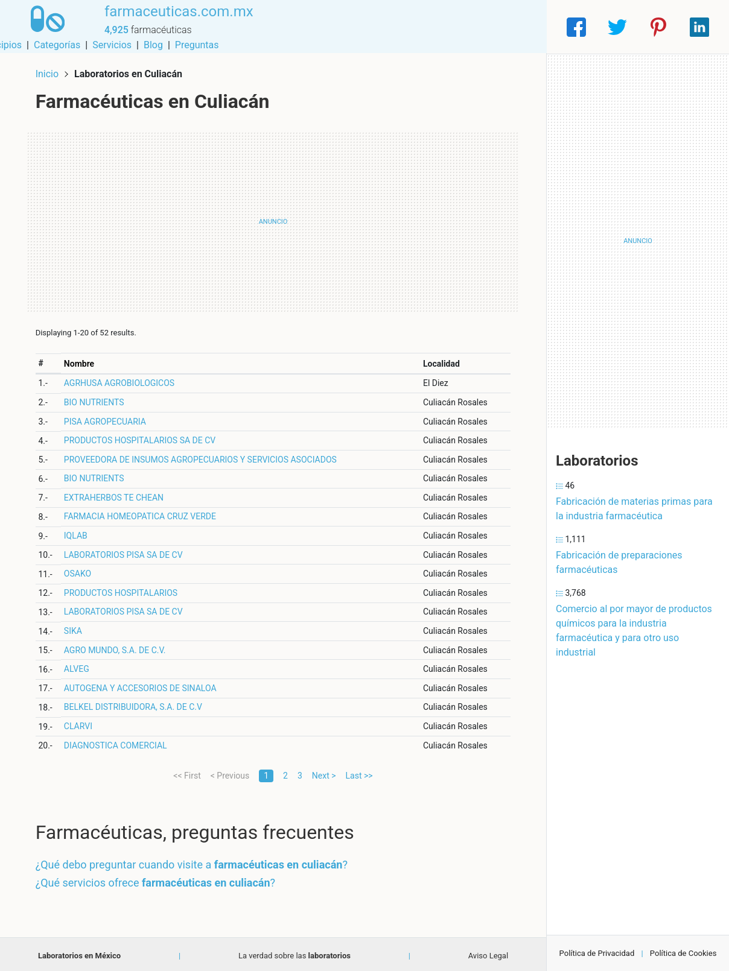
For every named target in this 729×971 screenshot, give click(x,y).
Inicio (49, 71)
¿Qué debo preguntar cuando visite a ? (194, 862)
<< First (186, 772)
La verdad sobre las (294, 952)
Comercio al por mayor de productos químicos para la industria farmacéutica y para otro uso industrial (634, 630)
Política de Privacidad (597, 953)
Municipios (316, 27)
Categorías (375, 27)
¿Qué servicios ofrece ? (158, 879)
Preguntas (515, 27)
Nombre (81, 360)
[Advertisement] (273, 218)
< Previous (230, 772)
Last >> (359, 772)
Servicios (430, 27)
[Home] (45, 26)
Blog (471, 27)
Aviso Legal (488, 952)
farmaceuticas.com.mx (174, 19)
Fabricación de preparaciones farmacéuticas (619, 562)
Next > (324, 772)
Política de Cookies (683, 953)
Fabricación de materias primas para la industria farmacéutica (634, 509)
